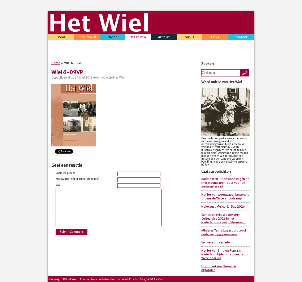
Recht (112, 37)
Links (215, 37)
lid (206, 164)
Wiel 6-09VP (67, 72)
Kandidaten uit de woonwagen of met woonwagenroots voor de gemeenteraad (225, 182)
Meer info (138, 37)
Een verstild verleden (216, 242)
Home (61, 37)
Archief (164, 37)
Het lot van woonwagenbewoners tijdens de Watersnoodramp (225, 196)
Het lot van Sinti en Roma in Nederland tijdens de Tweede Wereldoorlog (222, 254)
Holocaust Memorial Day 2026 (223, 206)
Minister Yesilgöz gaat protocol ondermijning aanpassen (223, 232)
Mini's (190, 37)
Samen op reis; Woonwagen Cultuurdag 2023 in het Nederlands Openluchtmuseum (223, 218)
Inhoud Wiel (87, 37)
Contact (241, 37)
